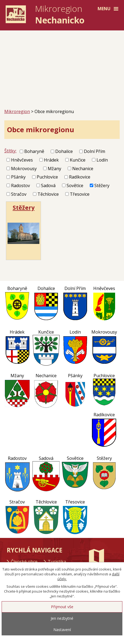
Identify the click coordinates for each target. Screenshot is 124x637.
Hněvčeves (22, 160)
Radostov (20, 185)
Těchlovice (48, 194)
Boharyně (34, 151)
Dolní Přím (94, 151)
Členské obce (24, 562)
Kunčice (77, 160)
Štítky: (10, 151)
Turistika (57, 562)
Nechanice (82, 168)
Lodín (102, 160)
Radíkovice (79, 177)
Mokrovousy (24, 168)
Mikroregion (17, 111)
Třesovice (79, 194)
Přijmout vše (62, 606)
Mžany (54, 168)
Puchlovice (47, 177)
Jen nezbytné (62, 618)
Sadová (48, 185)
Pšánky (18, 177)
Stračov (18, 194)
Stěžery (101, 185)
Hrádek (51, 160)
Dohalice (64, 151)
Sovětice (75, 185)
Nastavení (62, 629)
